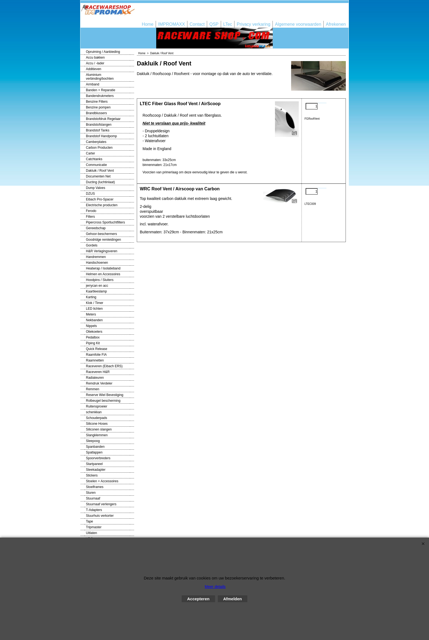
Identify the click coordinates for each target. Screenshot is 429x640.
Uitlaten (91, 533)
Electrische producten (101, 205)
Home (147, 24)
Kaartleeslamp (96, 291)
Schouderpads (96, 418)
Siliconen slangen (99, 429)
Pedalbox (93, 337)
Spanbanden (95, 447)
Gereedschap (96, 228)
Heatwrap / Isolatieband (103, 268)
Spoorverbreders (98, 458)
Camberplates (96, 142)
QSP (214, 24)
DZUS (90, 194)
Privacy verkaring (253, 24)
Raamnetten (95, 360)
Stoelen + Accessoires (102, 481)
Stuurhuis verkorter (100, 516)
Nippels (91, 326)
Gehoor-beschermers (101, 234)
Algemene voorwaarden (298, 24)
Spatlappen (94, 452)
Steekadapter (95, 470)
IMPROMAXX (171, 24)
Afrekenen (336, 24)
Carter (90, 153)
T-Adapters (94, 510)
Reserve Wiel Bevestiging (104, 395)
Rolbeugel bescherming (103, 401)
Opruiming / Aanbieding (103, 52)
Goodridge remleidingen (103, 240)
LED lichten (94, 309)
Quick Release (96, 349)
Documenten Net (98, 176)
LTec (227, 24)
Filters (90, 217)
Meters (91, 314)
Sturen (90, 493)
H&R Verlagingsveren (101, 251)
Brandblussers (96, 113)
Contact (197, 24)
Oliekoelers (94, 332)
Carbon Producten (99, 148)
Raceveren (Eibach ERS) (104, 366)
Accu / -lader (95, 63)
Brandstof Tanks (97, 130)
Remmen (92, 389)
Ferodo (91, 211)
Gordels (91, 245)
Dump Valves (95, 188)
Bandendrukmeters (100, 96)
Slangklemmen (97, 435)
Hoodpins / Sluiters (100, 280)
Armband (92, 84)
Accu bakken (95, 57)
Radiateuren (95, 378)
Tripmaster (94, 527)
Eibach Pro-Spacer (100, 199)
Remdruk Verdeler (99, 383)
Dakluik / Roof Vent (100, 171)
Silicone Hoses (97, 424)
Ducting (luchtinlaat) (100, 182)
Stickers (92, 475)
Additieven (93, 69)
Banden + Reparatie (100, 90)
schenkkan (94, 412)
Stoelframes (94, 487)
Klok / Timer (94, 303)
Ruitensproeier (96, 406)
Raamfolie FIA (96, 355)
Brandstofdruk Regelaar (103, 119)
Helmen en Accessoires (103, 274)
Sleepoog (93, 441)
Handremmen (96, 257)
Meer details (215, 586)
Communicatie (96, 165)
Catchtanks (94, 159)
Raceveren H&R (98, 372)
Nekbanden (94, 320)
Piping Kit (93, 343)
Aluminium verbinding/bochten (100, 77)
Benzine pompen (98, 107)
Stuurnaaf (93, 498)
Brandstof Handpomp (101, 136)
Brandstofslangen (98, 125)
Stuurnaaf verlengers (101, 504)
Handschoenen (97, 263)
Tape (89, 521)
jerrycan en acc (97, 286)
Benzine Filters (97, 102)
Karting (91, 297)
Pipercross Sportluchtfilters (105, 222)
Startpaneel (94, 464)
